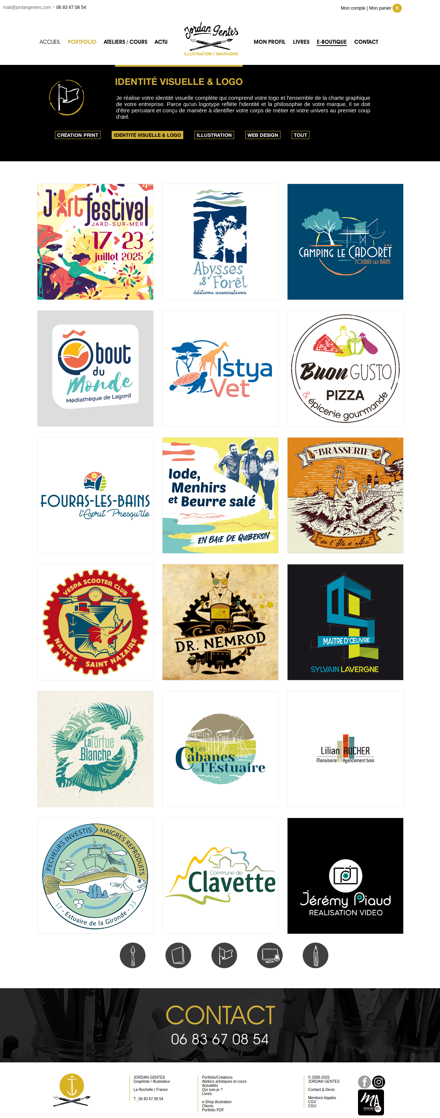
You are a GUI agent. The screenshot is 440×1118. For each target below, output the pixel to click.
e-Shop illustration (217, 1102)
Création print (77, 135)
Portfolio (82, 42)
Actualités (210, 1086)
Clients (207, 1106)
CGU (312, 1106)
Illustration (214, 135)
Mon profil (270, 42)
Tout (300, 135)
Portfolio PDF (213, 1110)
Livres (301, 42)
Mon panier (385, 8)
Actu (161, 42)
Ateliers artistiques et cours (224, 1081)
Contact (366, 42)
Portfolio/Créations (217, 1077)
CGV (312, 1102)
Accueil (50, 42)
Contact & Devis (321, 1090)
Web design (262, 135)
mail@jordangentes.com (27, 7)
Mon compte (353, 8)
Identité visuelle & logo (147, 135)
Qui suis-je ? (212, 1090)
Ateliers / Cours (125, 42)
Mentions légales (322, 1098)
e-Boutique (332, 42)
